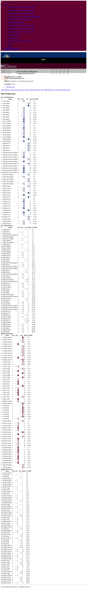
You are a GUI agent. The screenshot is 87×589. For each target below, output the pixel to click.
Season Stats (16, 7)
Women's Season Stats (24, 19)
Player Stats (23, 7)
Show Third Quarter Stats (48, 90)
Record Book (30, 7)
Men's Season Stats (12, 19)
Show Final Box (5, 90)
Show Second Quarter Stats (32, 90)
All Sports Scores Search (11, 50)
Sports (6, 4)
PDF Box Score (10, 87)
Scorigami (37, 16)
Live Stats (10, 7)
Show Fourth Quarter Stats (63, 90)
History (22, 22)
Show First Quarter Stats (17, 90)
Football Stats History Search (12, 48)
